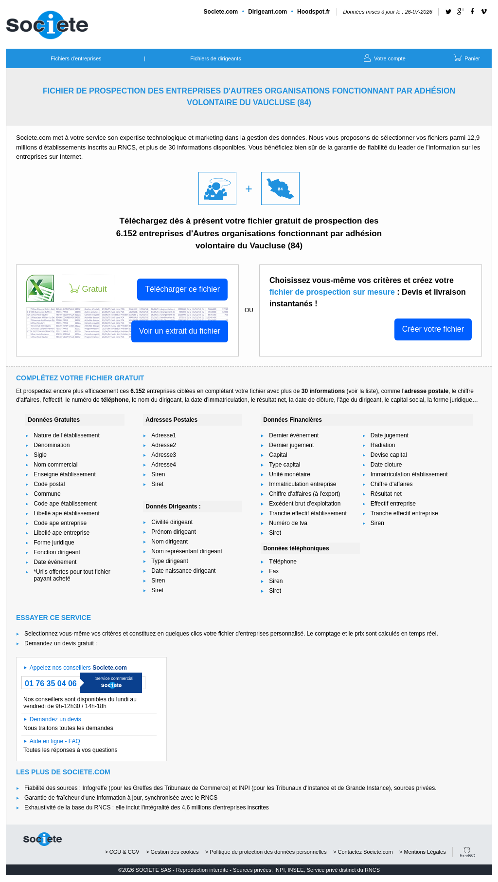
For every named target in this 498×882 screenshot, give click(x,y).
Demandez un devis (55, 719)
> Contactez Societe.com (363, 852)
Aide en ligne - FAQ (55, 741)
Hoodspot (313, 11)
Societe (221, 11)
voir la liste (362, 391)
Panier (466, 57)
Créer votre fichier (433, 329)
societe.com (42, 839)
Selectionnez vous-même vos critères (72, 633)
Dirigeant (267, 11)
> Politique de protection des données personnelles (266, 852)
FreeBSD (467, 852)
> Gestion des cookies (172, 852)
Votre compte (384, 57)
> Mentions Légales (422, 852)
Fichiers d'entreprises (76, 58)
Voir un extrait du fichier (179, 331)
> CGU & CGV (122, 852)
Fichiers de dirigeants (215, 58)
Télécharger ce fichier (182, 289)
